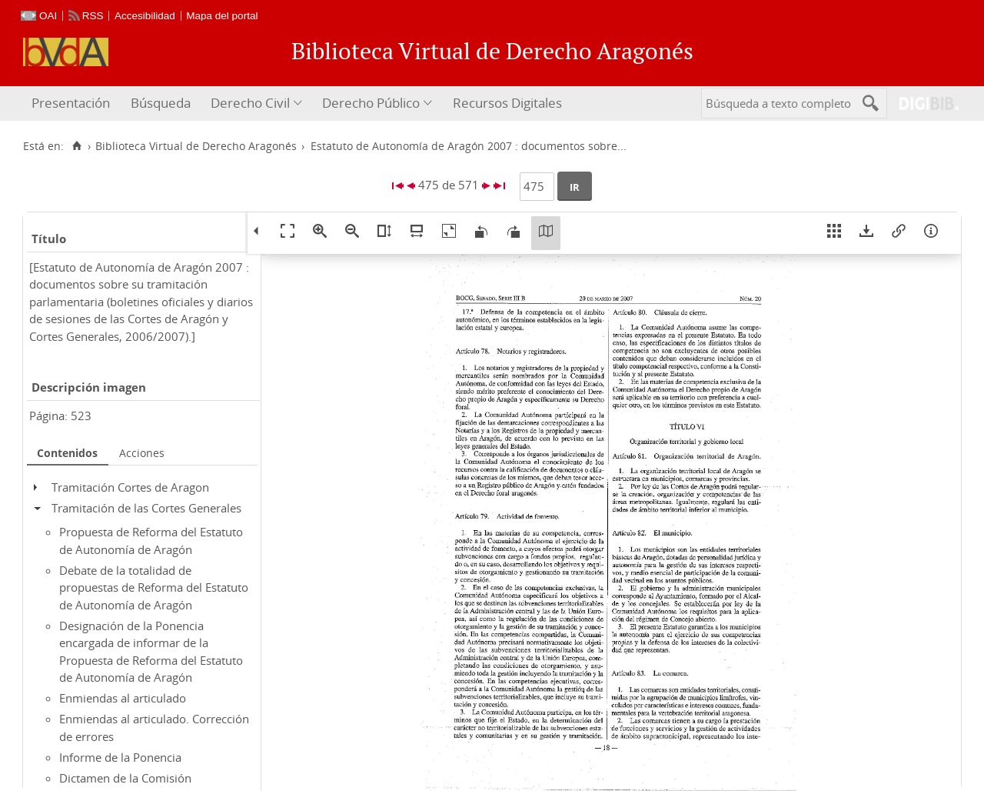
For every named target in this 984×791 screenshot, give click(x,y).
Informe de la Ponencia (120, 757)
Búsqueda (161, 103)
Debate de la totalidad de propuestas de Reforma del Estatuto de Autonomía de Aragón (153, 587)
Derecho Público (371, 103)
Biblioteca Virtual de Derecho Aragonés (196, 146)
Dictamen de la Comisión (125, 778)
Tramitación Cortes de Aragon (130, 487)
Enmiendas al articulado (122, 698)
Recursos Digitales (507, 103)
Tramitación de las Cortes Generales (146, 508)
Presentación (71, 103)
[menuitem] (72, 103)
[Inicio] (76, 146)
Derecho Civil (250, 103)
